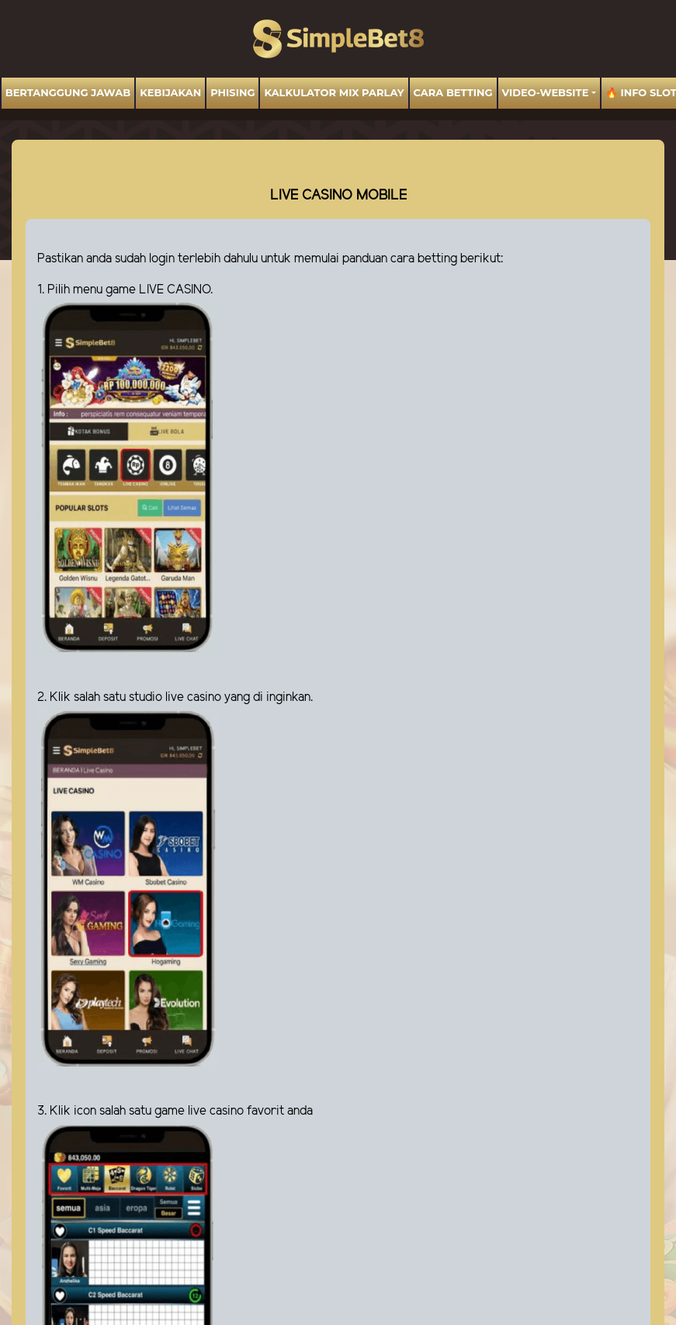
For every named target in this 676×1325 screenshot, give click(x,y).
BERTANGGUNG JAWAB (67, 92)
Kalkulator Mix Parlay (334, 92)
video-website (545, 92)
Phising (232, 92)
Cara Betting (453, 92)
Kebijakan (170, 92)
